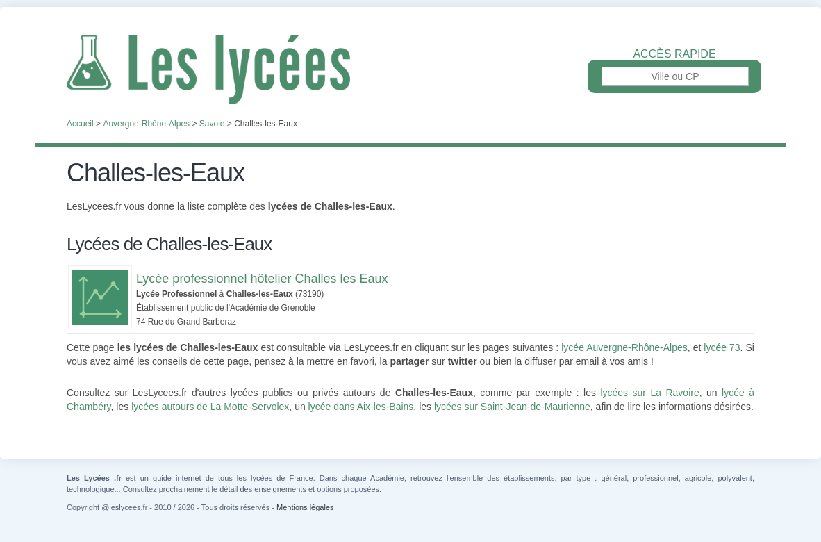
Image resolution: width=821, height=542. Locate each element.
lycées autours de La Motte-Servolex (210, 406)
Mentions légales (305, 507)
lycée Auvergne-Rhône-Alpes (624, 347)
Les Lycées (410, 69)
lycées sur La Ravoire (649, 392)
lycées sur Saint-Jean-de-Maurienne (512, 406)
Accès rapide (674, 54)
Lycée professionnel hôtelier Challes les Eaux (262, 279)
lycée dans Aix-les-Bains (361, 406)
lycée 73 (722, 347)
